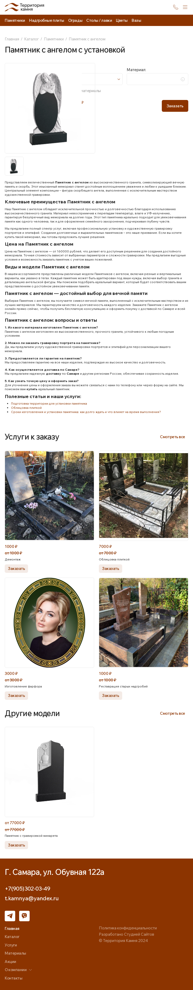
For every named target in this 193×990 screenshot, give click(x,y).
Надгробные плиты (46, 20)
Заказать (175, 105)
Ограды (75, 20)
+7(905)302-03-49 (27, 888)
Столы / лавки (99, 20)
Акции (10, 961)
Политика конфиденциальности (128, 927)
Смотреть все (172, 436)
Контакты (13, 978)
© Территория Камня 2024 (123, 940)
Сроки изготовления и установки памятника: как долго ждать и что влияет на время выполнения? (86, 412)
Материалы (15, 953)
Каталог (31, 38)
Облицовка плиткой (26, 408)
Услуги (11, 945)
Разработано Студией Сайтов (126, 934)
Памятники (54, 38)
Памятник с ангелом (87, 38)
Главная (12, 38)
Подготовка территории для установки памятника (49, 403)
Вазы (136, 20)
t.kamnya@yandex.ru (32, 898)
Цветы (122, 20)
